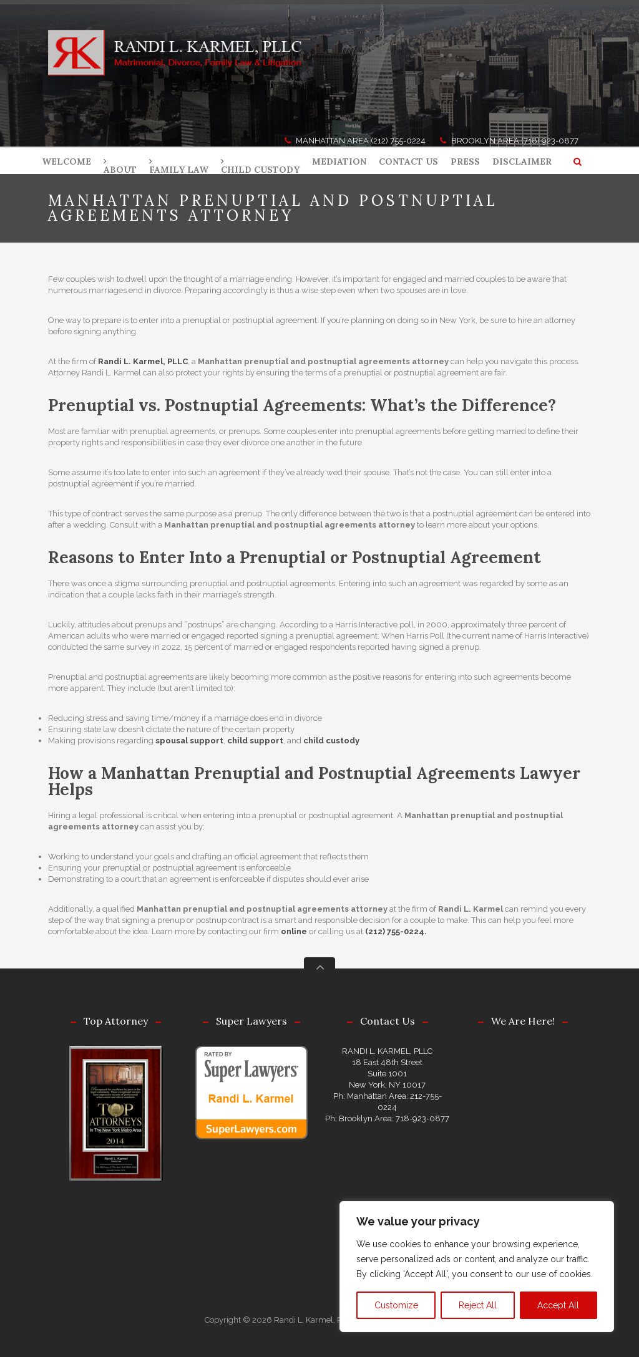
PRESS (465, 161)
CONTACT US (408, 161)
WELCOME (66, 161)
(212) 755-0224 (398, 140)
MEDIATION (339, 161)
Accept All (558, 1305)
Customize (396, 1305)
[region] (476, 1266)
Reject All (478, 1305)
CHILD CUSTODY (260, 169)
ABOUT (120, 169)
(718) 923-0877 (549, 140)
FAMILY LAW (178, 169)
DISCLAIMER (522, 161)
